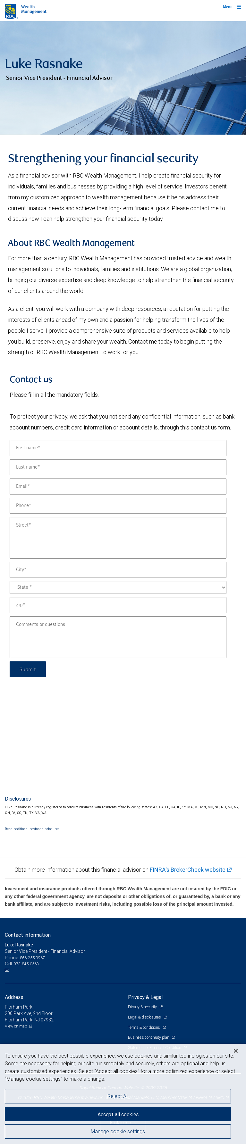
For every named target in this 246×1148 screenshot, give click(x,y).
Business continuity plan (149, 1037)
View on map (16, 1026)
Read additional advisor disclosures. (33, 829)
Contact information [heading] (28, 935)
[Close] (236, 1051)
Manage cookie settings (118, 1131)
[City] (118, 570)
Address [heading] (14, 997)
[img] (123, 78)
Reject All (117, 1096)
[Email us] (7, 970)
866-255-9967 (32, 958)
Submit (28, 669)
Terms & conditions (144, 1027)
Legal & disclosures (145, 1017)
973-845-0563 (26, 964)
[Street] (118, 538)
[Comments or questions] (118, 637)
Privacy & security (143, 1007)
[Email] (118, 486)
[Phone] (118, 506)
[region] (123, 1096)
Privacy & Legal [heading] (145, 997)
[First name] (118, 448)
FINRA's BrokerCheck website (187, 869)
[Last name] (118, 467)
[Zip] (118, 605)
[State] (118, 587)
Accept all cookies (118, 1114)
